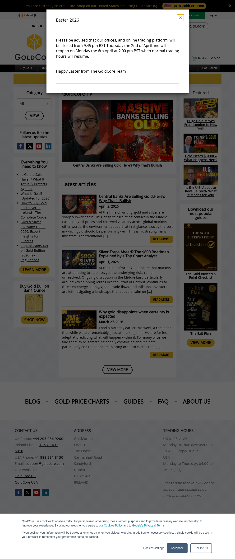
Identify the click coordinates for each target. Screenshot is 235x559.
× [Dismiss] (180, 17)
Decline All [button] (201, 548)
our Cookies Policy (111, 525)
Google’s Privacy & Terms (148, 525)
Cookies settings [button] (153, 548)
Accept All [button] (177, 548)
